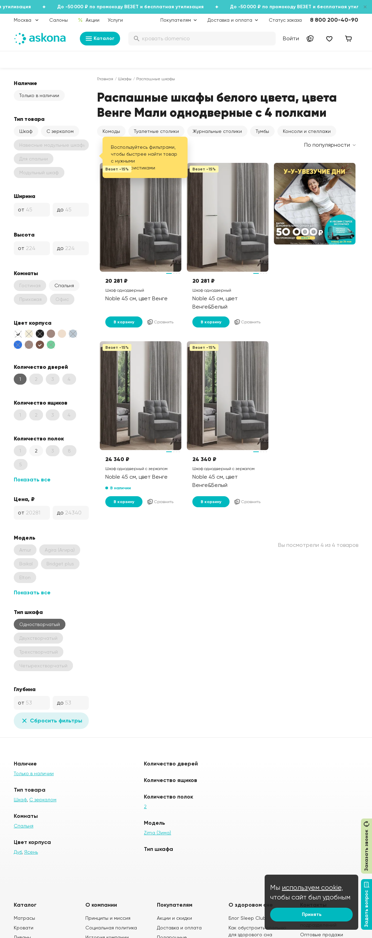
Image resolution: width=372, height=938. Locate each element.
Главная (105, 78)
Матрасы (24, 918)
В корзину (124, 322)
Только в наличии (39, 95)
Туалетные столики (156, 131)
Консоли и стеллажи (307, 131)
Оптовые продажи (321, 934)
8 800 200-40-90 (334, 20)
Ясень (31, 852)
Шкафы (124, 78)
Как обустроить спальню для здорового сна (257, 931)
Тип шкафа (28, 611)
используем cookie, (312, 888)
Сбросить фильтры (51, 721)
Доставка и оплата (179, 927)
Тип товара (29, 118)
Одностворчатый (39, 624)
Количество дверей (41, 366)
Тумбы (262, 131)
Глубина (24, 689)
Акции (88, 20)
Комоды (111, 131)
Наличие (25, 83)
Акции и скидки (174, 918)
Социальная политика (111, 927)
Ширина (24, 195)
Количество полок (39, 438)
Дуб (18, 852)
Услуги (115, 20)
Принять (311, 914)
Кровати (23, 927)
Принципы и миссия (107, 918)
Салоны (58, 20)
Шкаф (26, 131)
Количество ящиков (40, 402)
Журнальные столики (217, 131)
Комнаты (26, 273)
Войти (291, 38)
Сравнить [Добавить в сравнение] (160, 322)
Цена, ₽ (24, 499)
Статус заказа (285, 20)
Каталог (100, 38)
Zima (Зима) (157, 832)
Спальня (64, 285)
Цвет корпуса (32, 322)
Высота (24, 234)
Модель (24, 537)
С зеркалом (60, 131)
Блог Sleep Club (247, 918)
